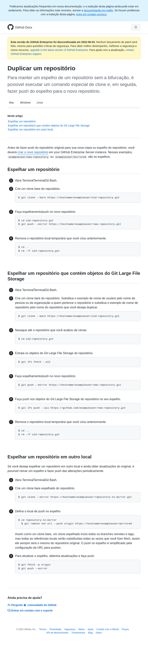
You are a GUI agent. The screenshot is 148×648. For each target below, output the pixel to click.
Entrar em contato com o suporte (30, 610)
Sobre (99, 632)
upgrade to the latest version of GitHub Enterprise (59, 49)
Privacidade (55, 629)
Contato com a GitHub (107, 629)
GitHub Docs (23, 27)
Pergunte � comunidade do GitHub (32, 605)
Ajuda (90, 629)
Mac (11, 102)
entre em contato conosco (91, 14)
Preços (125, 629)
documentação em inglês (98, 10)
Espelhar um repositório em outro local (30, 129)
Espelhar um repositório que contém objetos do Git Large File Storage (49, 125)
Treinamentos (78, 632)
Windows (25, 102)
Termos (42, 629)
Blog (90, 632)
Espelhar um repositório (22, 121)
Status (81, 629)
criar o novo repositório (32, 152)
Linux (40, 102)
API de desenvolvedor (57, 632)
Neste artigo (15, 115)
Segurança (69, 629)
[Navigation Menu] (135, 27)
